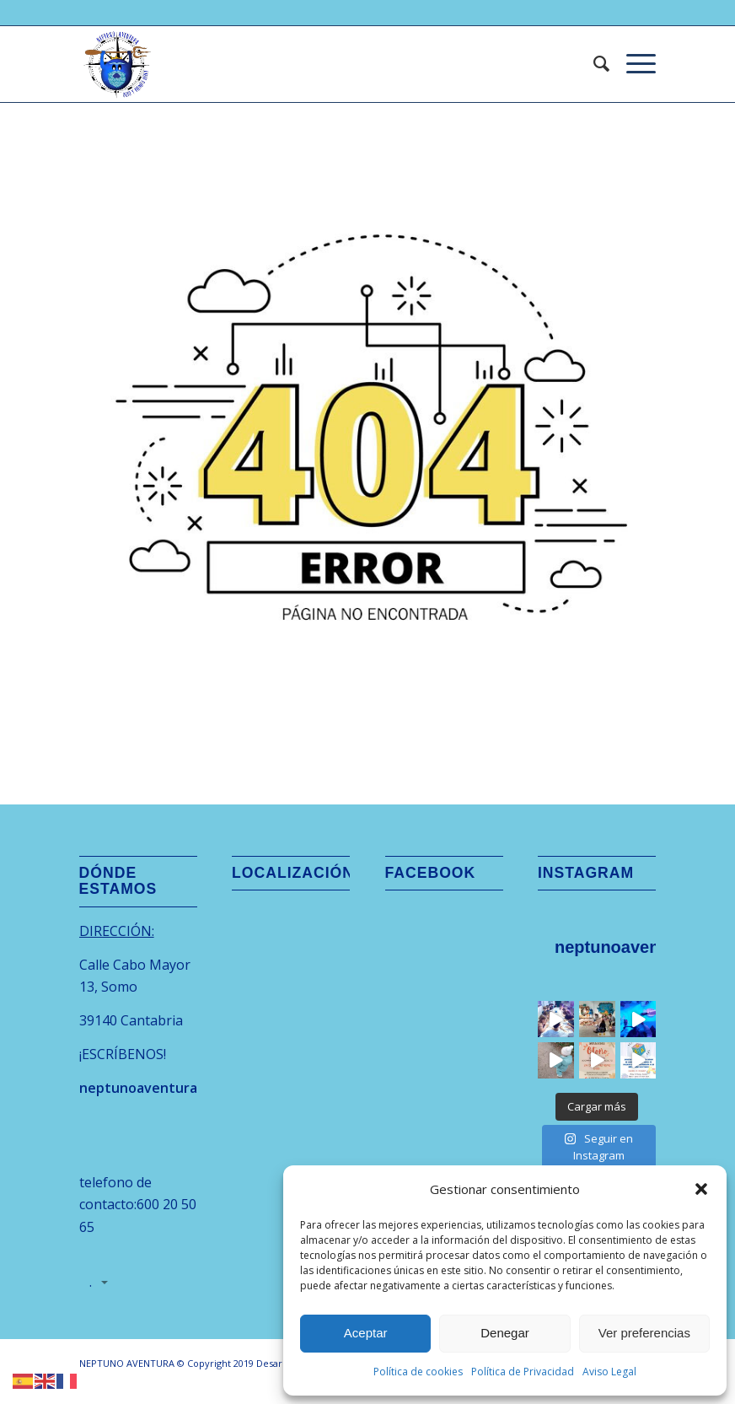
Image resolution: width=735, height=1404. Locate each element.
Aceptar (366, 1333)
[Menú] (632, 64)
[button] (701, 1189)
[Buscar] (593, 64)
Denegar (504, 1333)
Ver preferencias (644, 1333)
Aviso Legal (609, 1371)
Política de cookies (418, 1371)
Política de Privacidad (522, 1371)
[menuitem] (593, 64)
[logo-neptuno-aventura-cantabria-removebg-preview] (117, 64)
